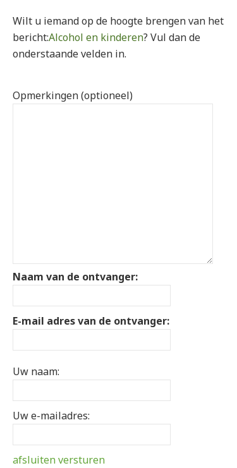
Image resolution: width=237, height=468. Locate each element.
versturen (81, 460)
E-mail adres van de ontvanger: (91, 321)
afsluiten (34, 460)
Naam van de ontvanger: (75, 277)
